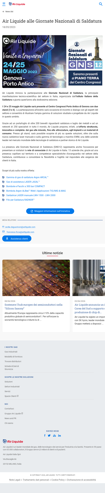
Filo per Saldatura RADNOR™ (20, 199)
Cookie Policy (58, 480)
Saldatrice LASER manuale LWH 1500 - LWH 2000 (30, 195)
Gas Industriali (11, 352)
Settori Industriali (12, 386)
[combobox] (101, 4)
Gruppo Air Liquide (14, 413)
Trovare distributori (13, 361)
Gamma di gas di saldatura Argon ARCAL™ (27, 177)
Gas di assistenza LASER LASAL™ (23, 181)
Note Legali (14, 480)
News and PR (10, 418)
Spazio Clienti (12, 396)
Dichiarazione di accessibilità (81, 480)
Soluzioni (8, 382)
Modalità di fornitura (13, 357)
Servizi (7, 391)
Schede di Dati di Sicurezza (12, 367)
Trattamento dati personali (36, 480)
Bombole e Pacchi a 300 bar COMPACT (25, 186)
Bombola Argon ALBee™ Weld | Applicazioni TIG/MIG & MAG (36, 190)
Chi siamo (9, 423)
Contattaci (9, 409)
